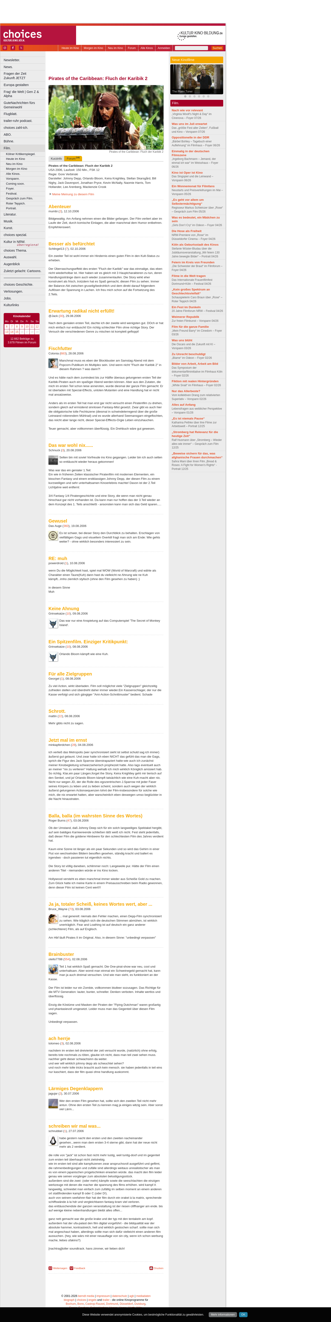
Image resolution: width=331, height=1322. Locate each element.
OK (243, 1314)
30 (61, 316)
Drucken (158, 1268)
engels (92, 1300)
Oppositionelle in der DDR (190, 137)
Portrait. (11, 208)
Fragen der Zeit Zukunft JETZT (25, 76)
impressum (103, 1296)
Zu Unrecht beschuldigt (188, 354)
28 (73, 745)
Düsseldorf (126, 1303)
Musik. (8, 221)
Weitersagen (60, 1268)
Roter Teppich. (16, 203)
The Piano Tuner (182, 91)
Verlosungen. (13, 291)
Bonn (80, 1303)
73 (71, 909)
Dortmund (112, 1303)
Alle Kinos (147, 48)
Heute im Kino (70, 48)
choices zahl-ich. (16, 127)
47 (69, 820)
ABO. (7, 134)
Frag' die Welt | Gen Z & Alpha (21, 94)
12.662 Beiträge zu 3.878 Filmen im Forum (22, 340)
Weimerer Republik (185, 317)
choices (81, 1300)
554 (66, 959)
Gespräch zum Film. (19, 198)
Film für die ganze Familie (190, 326)
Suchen (217, 48)
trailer (106, 1300)
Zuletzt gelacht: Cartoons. (22, 271)
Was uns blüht (182, 340)
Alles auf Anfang (184, 404)
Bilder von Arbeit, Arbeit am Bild (195, 363)
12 (37, 326)
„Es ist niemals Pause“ (188, 418)
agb (131, 1296)
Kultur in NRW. (14, 242)
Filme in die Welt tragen (189, 276)
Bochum (71, 1303)
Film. (7, 148)
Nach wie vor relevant (187, 110)
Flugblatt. (10, 114)
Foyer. (10, 188)
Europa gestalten (16, 85)
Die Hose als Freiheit (187, 231)
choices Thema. (15, 250)
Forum (132, 48)
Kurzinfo (56, 158)
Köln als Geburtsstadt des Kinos (195, 244)
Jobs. (7, 298)
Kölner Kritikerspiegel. (20, 154)
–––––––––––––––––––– (22, 277)
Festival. (11, 193)
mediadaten (143, 1296)
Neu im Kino (115, 48)
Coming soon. (15, 183)
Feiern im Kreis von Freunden (193, 262)
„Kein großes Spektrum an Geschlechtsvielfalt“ (191, 291)
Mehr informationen (223, 1314)
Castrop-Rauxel (94, 1303)
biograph (69, 1300)
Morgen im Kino (93, 48)
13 (6, 331)
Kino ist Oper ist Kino (187, 172)
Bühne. (9, 141)
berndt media (86, 1296)
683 (63, 353)
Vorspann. (13, 178)
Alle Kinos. (13, 173)
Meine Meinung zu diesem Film (73, 194)
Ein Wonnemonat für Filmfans (193, 186)
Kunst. (8, 228)
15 (16, 331)
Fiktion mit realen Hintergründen (195, 381)
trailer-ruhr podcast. (18, 121)
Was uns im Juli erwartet (189, 124)
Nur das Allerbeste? (186, 391)
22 (60, 716)
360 (65, 526)
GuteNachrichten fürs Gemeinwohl (19, 105)
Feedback (79, 1268)
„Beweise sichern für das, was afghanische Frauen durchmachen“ (197, 455)
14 (11, 331)
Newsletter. (12, 60)
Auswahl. (10, 257)
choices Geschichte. (18, 284)
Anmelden (164, 48)
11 (32, 326)
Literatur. (10, 214)
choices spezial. (15, 235)
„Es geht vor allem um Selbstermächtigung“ (188, 201)
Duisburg (140, 1303)
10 (27, 326)
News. (8, 67)
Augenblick (12, 264)
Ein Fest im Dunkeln (186, 307)
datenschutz (119, 1296)
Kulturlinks (11, 305)
